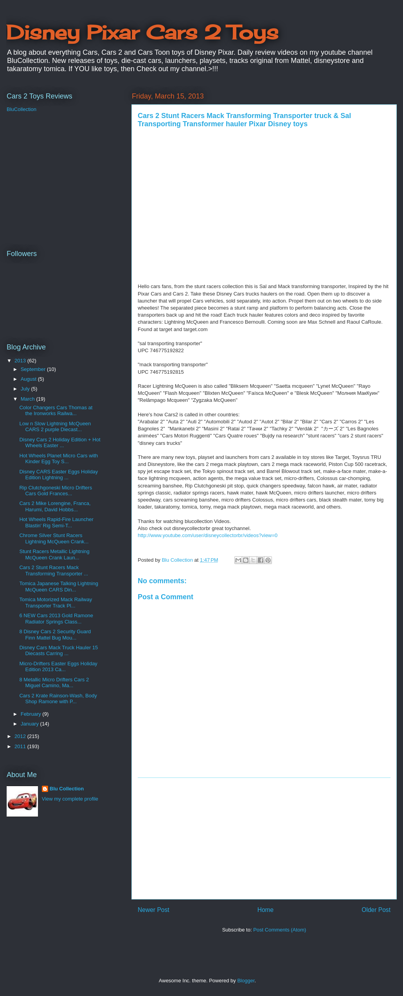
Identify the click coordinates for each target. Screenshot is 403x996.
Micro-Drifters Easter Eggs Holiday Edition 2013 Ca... (58, 667)
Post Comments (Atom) (279, 930)
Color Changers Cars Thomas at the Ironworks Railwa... (55, 411)
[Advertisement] (264, 838)
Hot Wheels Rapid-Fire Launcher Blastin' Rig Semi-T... (56, 522)
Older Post (376, 909)
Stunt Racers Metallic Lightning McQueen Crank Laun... (54, 554)
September (34, 369)
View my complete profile (70, 799)
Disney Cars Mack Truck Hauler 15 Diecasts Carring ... (58, 651)
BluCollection (21, 109)
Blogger (245, 980)
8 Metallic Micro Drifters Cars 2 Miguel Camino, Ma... (54, 683)
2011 (20, 746)
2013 (20, 361)
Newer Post (153, 909)
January (30, 724)
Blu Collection (67, 789)
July (26, 389)
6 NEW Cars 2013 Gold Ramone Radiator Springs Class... (56, 619)
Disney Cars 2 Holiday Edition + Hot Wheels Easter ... (59, 443)
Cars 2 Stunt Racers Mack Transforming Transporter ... (53, 570)
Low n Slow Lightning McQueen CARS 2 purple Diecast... (55, 427)
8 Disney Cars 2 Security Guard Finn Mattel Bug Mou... (55, 635)
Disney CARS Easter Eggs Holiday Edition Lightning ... (58, 475)
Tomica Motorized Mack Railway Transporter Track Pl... (55, 603)
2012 (20, 736)
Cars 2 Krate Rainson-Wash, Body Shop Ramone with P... (58, 699)
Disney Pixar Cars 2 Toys (142, 32)
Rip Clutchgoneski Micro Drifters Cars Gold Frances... (55, 491)
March (28, 399)
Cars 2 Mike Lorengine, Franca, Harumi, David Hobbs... (54, 506)
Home (265, 909)
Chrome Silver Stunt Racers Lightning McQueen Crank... (53, 538)
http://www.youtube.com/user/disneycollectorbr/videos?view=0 (207, 535)
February (32, 714)
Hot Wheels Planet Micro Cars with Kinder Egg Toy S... (58, 459)
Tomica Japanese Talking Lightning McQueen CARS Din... (58, 586)
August (29, 379)
